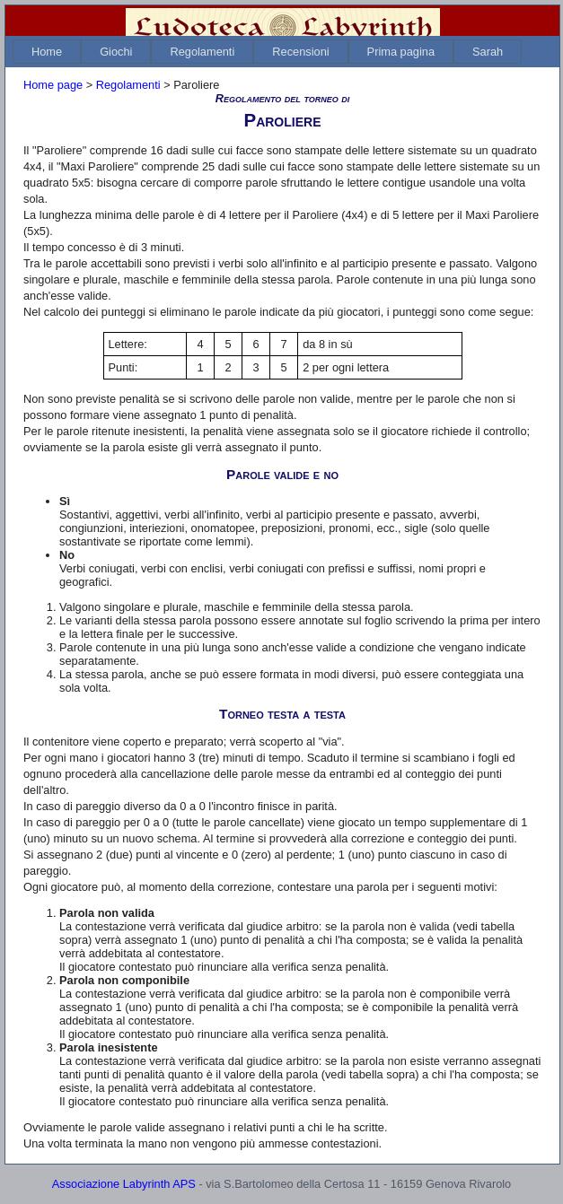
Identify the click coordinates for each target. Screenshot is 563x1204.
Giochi (116, 51)
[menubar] (267, 51)
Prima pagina (401, 51)
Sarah (487, 51)
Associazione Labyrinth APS (124, 1184)
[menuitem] (47, 51)
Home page (53, 85)
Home (46, 51)
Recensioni (300, 51)
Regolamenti (202, 51)
